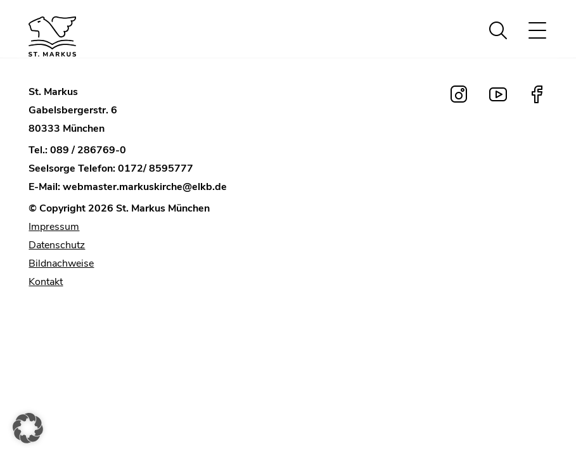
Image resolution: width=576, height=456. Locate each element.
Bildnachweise (61, 263)
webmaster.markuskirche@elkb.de (145, 187)
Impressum (54, 227)
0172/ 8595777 (155, 168)
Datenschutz (57, 245)
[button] (28, 428)
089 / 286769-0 (88, 150)
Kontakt (46, 282)
